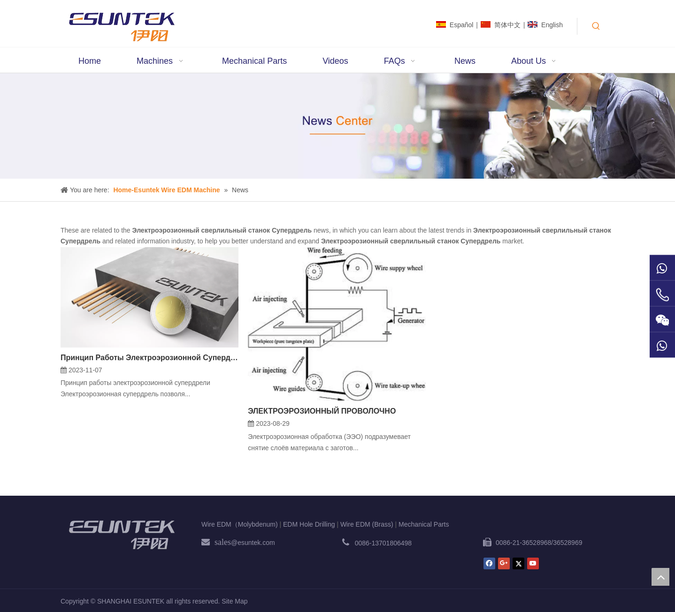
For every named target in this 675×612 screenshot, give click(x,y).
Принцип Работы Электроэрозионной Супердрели (149, 358)
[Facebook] (489, 563)
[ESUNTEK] (122, 534)
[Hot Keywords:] (596, 26)
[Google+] (504, 563)
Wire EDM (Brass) (366, 524)
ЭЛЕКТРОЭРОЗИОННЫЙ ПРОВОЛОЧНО (322, 411)
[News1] (337, 126)
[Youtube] (533, 563)
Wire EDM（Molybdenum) (239, 524)
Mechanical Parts (424, 524)
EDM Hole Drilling (309, 524)
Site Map (234, 601)
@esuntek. (246, 542)
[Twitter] (518, 563)
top (660, 577)
